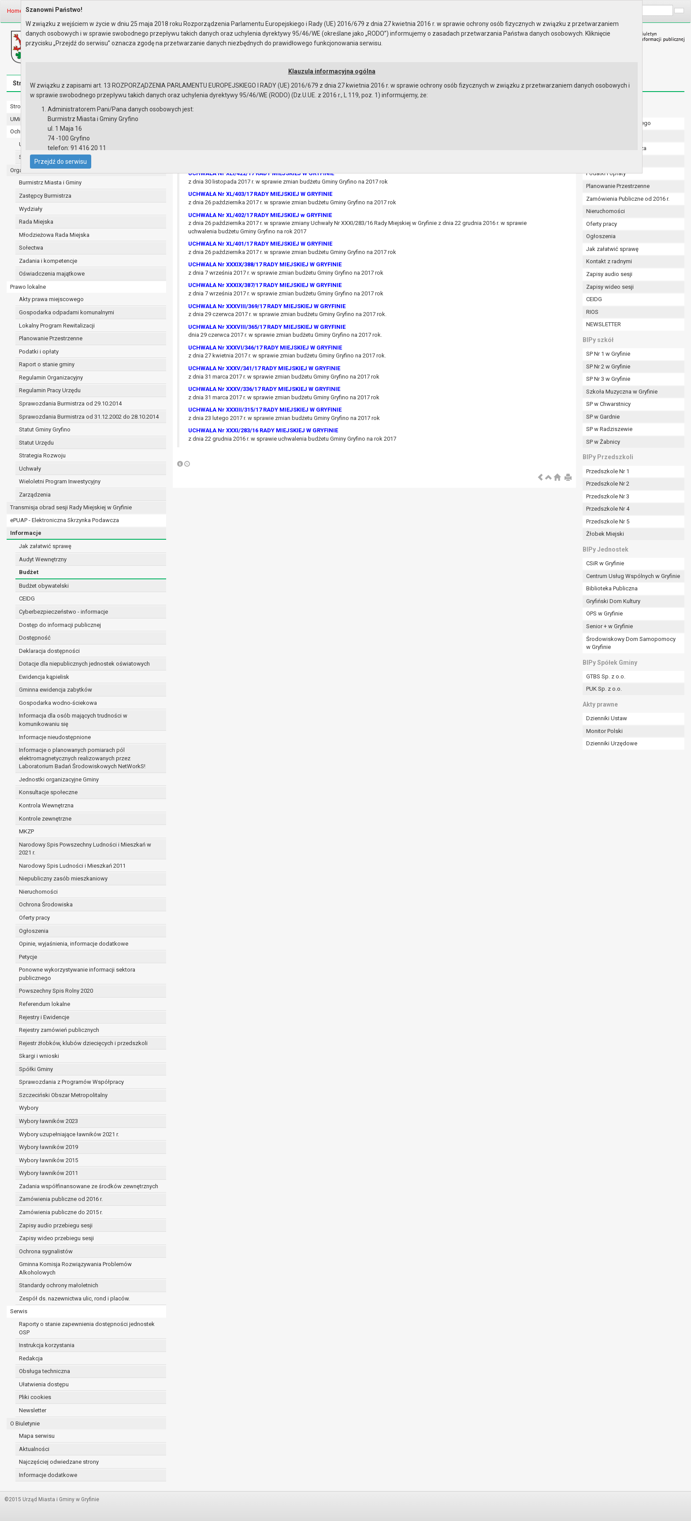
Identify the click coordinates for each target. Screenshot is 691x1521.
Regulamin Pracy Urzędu (50, 390)
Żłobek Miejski (605, 533)
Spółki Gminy (36, 1069)
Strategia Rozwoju (42, 455)
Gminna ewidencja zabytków (55, 689)
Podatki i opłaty (39, 351)
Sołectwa (31, 247)
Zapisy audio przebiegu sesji (56, 1225)
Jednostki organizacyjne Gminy (59, 779)
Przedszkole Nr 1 (607, 471)
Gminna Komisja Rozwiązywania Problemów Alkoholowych (75, 1268)
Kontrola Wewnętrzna (46, 805)
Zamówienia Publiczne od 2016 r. (627, 198)
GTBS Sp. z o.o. (605, 676)
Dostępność (35, 637)
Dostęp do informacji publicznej (60, 625)
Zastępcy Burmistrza (45, 195)
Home (14, 10)
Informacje (25, 533)
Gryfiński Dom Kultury (613, 601)
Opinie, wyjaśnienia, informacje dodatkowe (73, 943)
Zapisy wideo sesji (610, 287)
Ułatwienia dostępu (44, 1384)
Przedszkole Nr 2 (607, 483)
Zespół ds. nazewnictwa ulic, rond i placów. (74, 1298)
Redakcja (31, 1358)
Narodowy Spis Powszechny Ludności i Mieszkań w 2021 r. (85, 848)
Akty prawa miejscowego (51, 299)
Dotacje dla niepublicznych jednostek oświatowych (84, 663)
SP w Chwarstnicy (608, 404)
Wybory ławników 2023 (48, 1121)
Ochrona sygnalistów (46, 1251)
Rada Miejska (36, 221)
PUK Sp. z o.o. (604, 688)
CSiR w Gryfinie (605, 563)
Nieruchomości (38, 891)
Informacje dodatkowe (48, 1475)
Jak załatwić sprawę (45, 546)
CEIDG (27, 598)
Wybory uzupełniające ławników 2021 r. (69, 1134)
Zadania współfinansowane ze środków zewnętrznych (88, 1186)
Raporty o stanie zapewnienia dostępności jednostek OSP (87, 1328)
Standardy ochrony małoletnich (58, 1285)
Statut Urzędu (36, 442)
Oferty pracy (34, 917)
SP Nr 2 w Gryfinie (608, 366)
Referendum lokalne (44, 1004)
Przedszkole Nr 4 (607, 508)
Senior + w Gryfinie (609, 626)
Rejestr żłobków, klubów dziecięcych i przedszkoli (83, 1043)
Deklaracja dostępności (49, 651)
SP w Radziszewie (609, 429)
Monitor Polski (604, 731)
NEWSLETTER (603, 324)
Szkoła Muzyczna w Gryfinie (622, 391)
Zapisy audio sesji (609, 274)
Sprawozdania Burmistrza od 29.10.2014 (70, 403)
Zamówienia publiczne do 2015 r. (61, 1212)
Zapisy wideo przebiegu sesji (56, 1238)
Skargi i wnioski (39, 1056)
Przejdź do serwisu (60, 161)
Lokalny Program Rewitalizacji (57, 325)
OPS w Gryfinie (604, 613)
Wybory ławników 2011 (48, 1173)
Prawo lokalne (28, 287)
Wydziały (30, 209)
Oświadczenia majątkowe (52, 273)
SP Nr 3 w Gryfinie (608, 379)
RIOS (592, 312)
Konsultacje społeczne (48, 792)
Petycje (28, 957)
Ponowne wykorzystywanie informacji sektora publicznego (77, 973)
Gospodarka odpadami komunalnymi (66, 312)
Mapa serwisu (37, 1436)
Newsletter (32, 1410)
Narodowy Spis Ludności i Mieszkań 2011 (72, 865)
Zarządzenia (35, 494)
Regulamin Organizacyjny (51, 377)
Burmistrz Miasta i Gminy (50, 182)
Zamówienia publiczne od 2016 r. (61, 1199)
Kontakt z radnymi (609, 261)
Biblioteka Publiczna (612, 588)
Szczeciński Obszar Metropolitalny (63, 1095)
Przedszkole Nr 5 (607, 521)
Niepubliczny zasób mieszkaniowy (63, 878)
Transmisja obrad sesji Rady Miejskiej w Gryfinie (71, 507)
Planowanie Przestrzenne (50, 338)
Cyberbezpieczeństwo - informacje (63, 611)
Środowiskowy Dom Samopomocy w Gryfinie (631, 643)
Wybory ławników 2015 (48, 1160)
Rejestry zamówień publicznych (59, 1030)
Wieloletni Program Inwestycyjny (59, 481)
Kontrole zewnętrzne (45, 818)
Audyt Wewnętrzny (43, 559)
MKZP (26, 831)
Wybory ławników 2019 (48, 1147)
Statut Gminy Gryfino (45, 429)
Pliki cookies (35, 1397)
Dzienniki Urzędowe (611, 743)
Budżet (28, 572)
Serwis (18, 1311)
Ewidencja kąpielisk (44, 677)
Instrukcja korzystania (46, 1345)
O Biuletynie (25, 1423)
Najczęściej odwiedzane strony (59, 1461)
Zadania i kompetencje (48, 261)
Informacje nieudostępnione (55, 737)
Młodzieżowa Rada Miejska (54, 235)
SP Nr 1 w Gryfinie (608, 353)
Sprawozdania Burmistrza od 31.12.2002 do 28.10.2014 (89, 416)
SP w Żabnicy (603, 441)
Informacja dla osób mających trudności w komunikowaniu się (73, 719)
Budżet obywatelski (44, 585)
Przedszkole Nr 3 (607, 496)
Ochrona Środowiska (46, 904)
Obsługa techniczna (44, 1371)
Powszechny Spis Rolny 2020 (56, 990)
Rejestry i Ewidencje (44, 1017)
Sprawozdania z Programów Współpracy (71, 1082)
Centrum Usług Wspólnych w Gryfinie (633, 576)
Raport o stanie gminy (46, 364)
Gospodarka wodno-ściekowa (58, 703)
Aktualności (34, 1449)
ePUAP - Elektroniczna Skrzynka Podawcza (64, 520)
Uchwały (30, 468)
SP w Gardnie (603, 416)
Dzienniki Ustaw (606, 718)
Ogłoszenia (33, 931)
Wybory (28, 1108)
